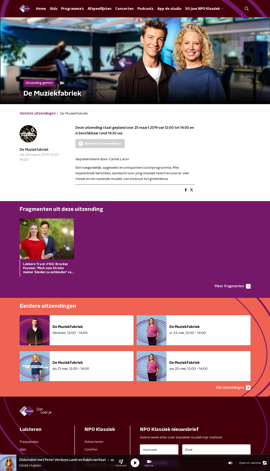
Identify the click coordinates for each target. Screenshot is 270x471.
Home (41, 9)
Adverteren (93, 442)
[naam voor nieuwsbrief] (159, 449)
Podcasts (145, 9)
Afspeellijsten (99, 9)
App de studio (169, 9)
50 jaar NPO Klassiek (204, 9)
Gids (53, 9)
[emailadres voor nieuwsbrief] (216, 449)
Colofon (90, 449)
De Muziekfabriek (34, 150)
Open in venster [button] (253, 463)
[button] (121, 463)
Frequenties (29, 442)
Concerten (124, 9)
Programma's (72, 9)
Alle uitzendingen (233, 387)
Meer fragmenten (233, 286)
